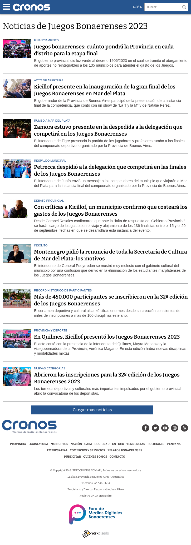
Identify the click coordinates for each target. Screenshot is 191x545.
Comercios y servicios (88, 450)
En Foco (118, 444)
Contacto (117, 456)
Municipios (59, 444)
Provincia (18, 444)
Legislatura (38, 444)
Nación (76, 444)
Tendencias (135, 444)
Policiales (156, 444)
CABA (88, 444)
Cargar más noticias (92, 409)
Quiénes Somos (95, 456)
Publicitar (72, 456)
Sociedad (102, 444)
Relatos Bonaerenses (124, 450)
